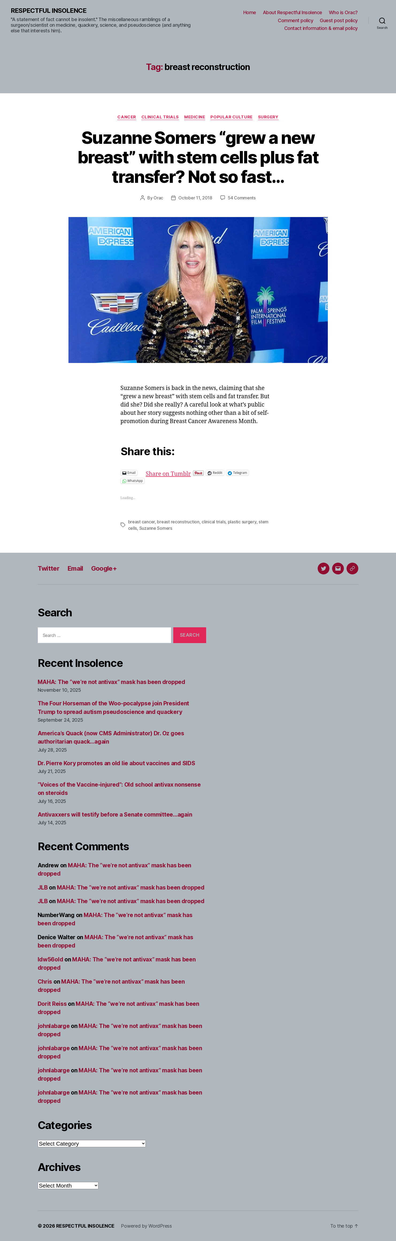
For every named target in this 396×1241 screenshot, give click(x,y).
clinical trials (213, 521)
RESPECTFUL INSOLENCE (48, 10)
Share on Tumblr (185, 472)
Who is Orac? (343, 12)
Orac (158, 197)
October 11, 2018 (195, 197)
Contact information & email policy (321, 28)
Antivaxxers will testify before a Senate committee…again (115, 814)
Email (75, 568)
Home (249, 12)
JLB (43, 887)
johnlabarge (54, 1026)
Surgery (268, 117)
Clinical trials (160, 117)
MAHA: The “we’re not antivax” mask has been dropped (111, 682)
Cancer (126, 117)
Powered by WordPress (146, 1226)
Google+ (104, 568)
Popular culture (231, 117)
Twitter (48, 568)
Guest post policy (339, 20)
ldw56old (50, 959)
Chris (45, 981)
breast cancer (141, 521)
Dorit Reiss (52, 1003)
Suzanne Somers (155, 528)
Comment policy (295, 20)
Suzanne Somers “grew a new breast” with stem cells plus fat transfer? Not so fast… (198, 157)
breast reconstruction (178, 521)
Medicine (194, 117)
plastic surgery (242, 521)
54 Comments (242, 197)
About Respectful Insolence (292, 12)
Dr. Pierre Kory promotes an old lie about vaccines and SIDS (116, 763)
